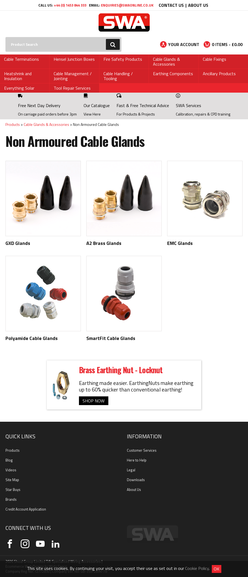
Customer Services (142, 450)
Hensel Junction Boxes (74, 59)
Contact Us (171, 5)
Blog (9, 460)
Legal (131, 470)
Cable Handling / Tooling (118, 76)
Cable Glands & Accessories (166, 61)
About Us (198, 5)
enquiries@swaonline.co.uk (127, 5)
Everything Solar (19, 88)
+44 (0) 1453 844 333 (70, 5)
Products (12, 124)
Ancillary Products (219, 73)
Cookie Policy (197, 568)
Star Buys (12, 489)
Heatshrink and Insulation (18, 76)
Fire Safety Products (122, 59)
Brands (11, 499)
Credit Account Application (25, 509)
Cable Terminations (21, 59)
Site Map (12, 479)
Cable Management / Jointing (73, 76)
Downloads (136, 479)
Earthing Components (173, 73)
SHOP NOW (93, 400)
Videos (10, 470)
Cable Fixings (214, 59)
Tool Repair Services (72, 88)
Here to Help (136, 460)
